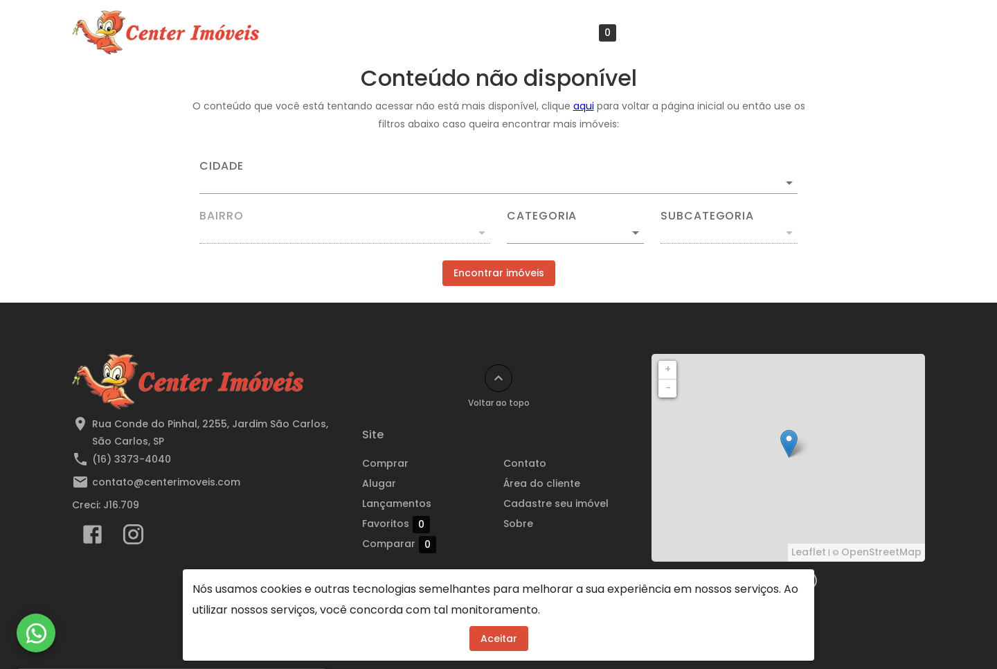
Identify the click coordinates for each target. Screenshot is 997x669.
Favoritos (582, 33)
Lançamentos (486, 32)
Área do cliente (682, 32)
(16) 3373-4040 (131, 459)
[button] (575, 233)
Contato (524, 463)
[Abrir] (789, 183)
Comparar (428, 544)
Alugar (379, 483)
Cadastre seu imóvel (801, 32)
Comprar (385, 463)
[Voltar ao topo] (498, 378)
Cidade (221, 166)
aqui (583, 106)
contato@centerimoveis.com (166, 482)
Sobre (896, 32)
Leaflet (808, 552)
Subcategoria (707, 216)
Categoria (542, 216)
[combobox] (498, 177)
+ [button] (668, 369)
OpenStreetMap (881, 552)
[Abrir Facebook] (92, 537)
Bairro (221, 216)
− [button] (668, 388)
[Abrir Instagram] (133, 537)
